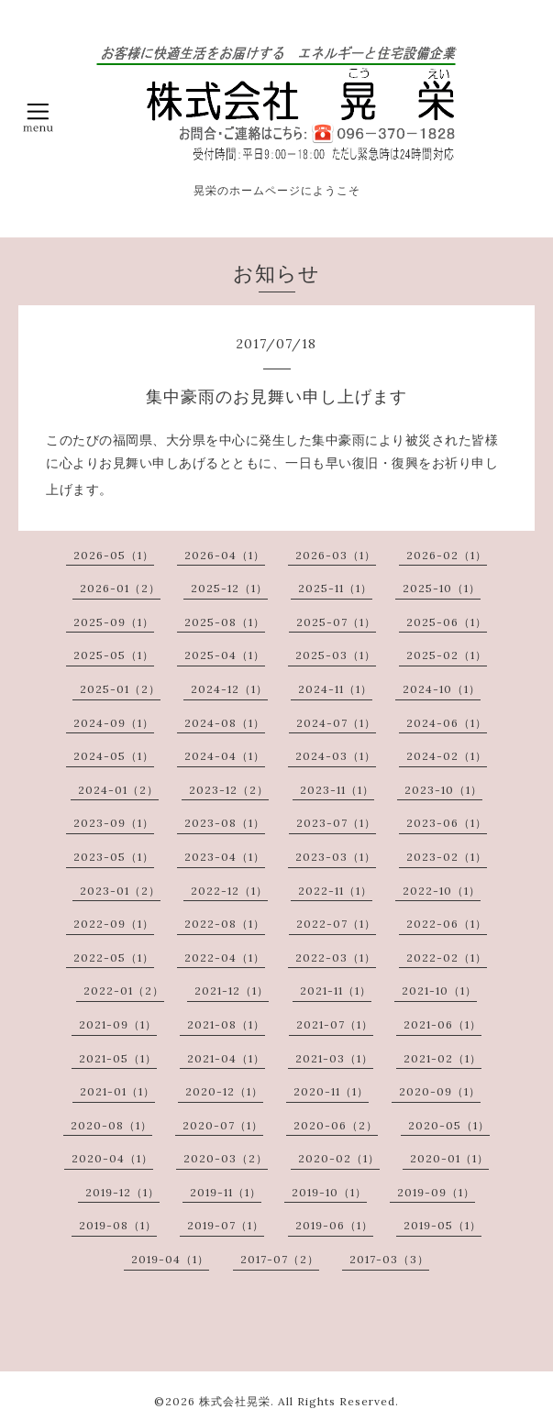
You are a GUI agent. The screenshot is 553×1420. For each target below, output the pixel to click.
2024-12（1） (229, 689)
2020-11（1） (331, 1091)
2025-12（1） (229, 588)
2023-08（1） (224, 823)
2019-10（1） (329, 1192)
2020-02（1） (339, 1158)
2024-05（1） (113, 756)
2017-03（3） (389, 1259)
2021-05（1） (118, 1058)
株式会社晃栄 (235, 1401)
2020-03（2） (225, 1158)
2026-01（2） (120, 588)
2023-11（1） (337, 790)
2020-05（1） (449, 1125)
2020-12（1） (224, 1091)
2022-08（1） (224, 923)
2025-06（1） (446, 622)
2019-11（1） (225, 1192)
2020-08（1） (111, 1125)
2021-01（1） (117, 1091)
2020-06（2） (335, 1125)
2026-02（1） (446, 555)
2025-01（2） (120, 689)
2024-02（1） (446, 756)
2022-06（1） (446, 923)
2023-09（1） (113, 823)
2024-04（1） (224, 756)
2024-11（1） (335, 689)
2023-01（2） (120, 890)
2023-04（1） (224, 857)
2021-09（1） (118, 1024)
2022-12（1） (229, 890)
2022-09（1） (113, 923)
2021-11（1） (335, 990)
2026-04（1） (224, 555)
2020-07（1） (222, 1125)
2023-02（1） (446, 857)
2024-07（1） (336, 723)
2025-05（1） (113, 655)
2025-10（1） (442, 588)
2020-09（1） (440, 1091)
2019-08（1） (118, 1225)
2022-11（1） (335, 890)
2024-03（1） (335, 756)
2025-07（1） (336, 622)
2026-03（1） (335, 555)
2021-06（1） (442, 1024)
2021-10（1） (439, 990)
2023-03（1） (335, 857)
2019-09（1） (436, 1192)
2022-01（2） (123, 990)
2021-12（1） (231, 990)
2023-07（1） (336, 823)
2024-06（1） (446, 723)
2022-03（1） (335, 957)
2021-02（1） (442, 1058)
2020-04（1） (112, 1158)
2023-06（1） (446, 823)
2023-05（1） (113, 857)
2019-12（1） (122, 1192)
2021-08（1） (226, 1024)
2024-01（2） (118, 790)
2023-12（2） (229, 790)
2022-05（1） (113, 957)
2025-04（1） (224, 655)
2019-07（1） (225, 1225)
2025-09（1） (113, 622)
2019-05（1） (442, 1225)
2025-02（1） (446, 655)
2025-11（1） (335, 588)
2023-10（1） (443, 790)
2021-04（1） (226, 1058)
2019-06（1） (334, 1225)
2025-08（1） (224, 622)
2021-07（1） (334, 1024)
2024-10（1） (442, 689)
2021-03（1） (334, 1058)
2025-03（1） (335, 655)
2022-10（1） (442, 890)
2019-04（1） (170, 1259)
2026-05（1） (113, 555)
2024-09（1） (113, 723)
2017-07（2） (279, 1259)
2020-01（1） (449, 1158)
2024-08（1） (224, 723)
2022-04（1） (224, 957)
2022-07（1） (336, 923)
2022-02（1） (446, 957)
